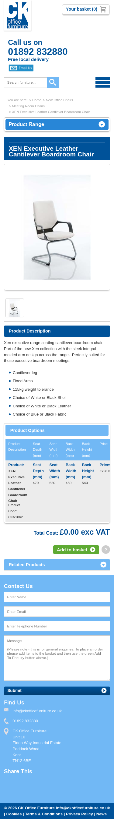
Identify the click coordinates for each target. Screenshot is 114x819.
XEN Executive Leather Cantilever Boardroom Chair (51, 112)
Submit (14, 690)
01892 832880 (25, 721)
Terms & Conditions (44, 814)
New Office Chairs (59, 100)
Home (36, 100)
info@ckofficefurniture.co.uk (83, 808)
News (101, 814)
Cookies (14, 814)
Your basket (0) (81, 9)
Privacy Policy (79, 814)
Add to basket (72, 549)
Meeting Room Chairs (28, 106)
